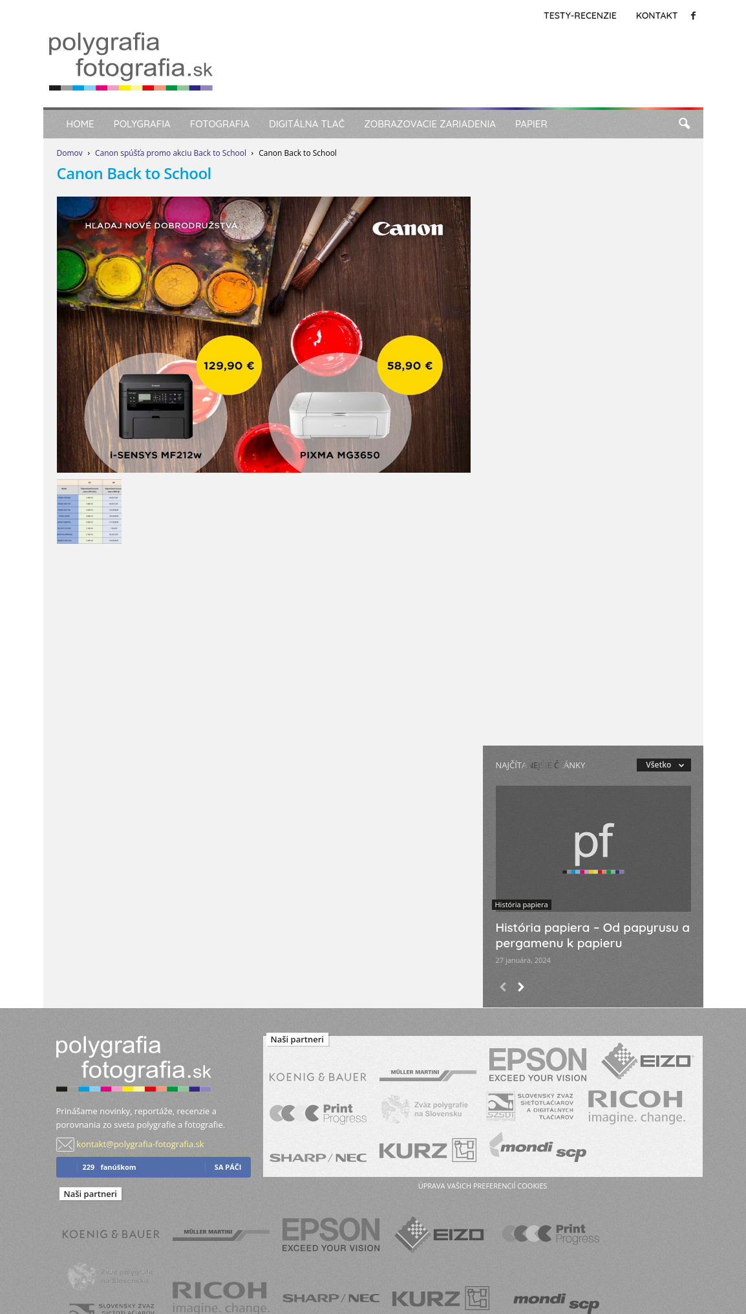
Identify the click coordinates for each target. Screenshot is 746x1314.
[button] (684, 124)
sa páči (228, 1167)
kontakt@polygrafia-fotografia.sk (140, 1144)
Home (80, 124)
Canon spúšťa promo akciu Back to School (170, 152)
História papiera (521, 904)
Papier (531, 124)
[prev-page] (503, 988)
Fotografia (220, 124)
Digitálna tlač (307, 124)
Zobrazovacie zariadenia (430, 124)
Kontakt (657, 15)
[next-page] (520, 988)
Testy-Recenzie (580, 15)
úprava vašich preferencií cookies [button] (482, 1185)
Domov (70, 152)
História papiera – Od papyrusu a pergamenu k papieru (593, 935)
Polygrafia (142, 124)
